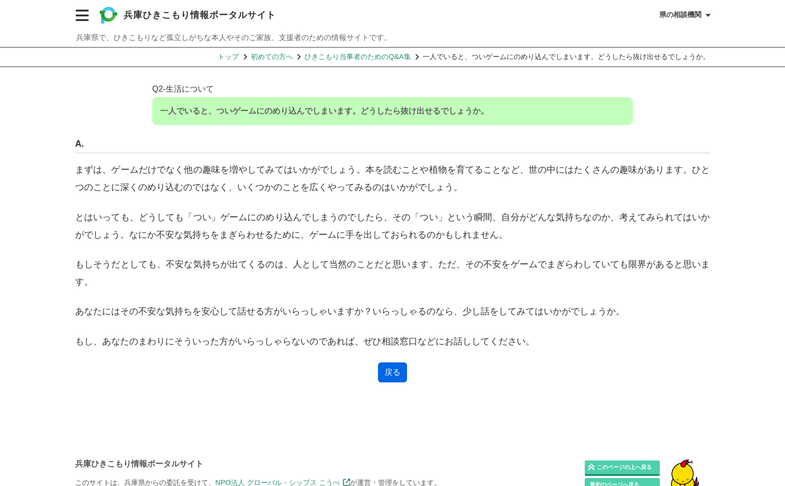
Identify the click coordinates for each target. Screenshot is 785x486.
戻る (392, 372)
